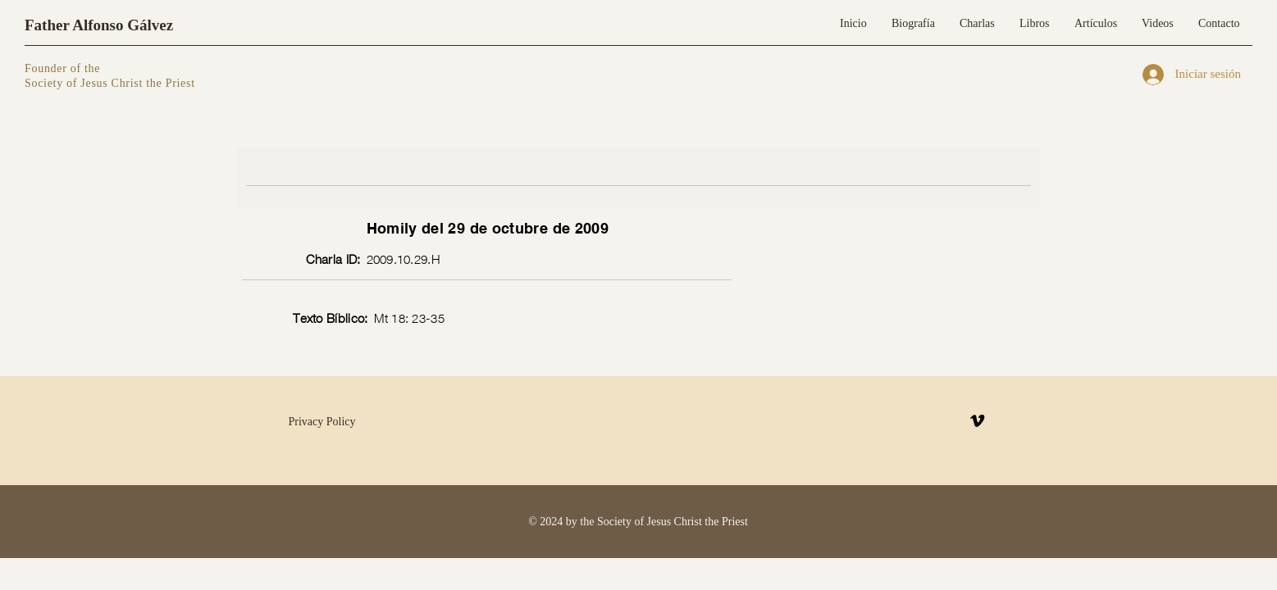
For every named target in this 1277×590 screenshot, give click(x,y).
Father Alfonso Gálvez (99, 25)
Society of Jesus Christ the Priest (110, 83)
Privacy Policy (322, 421)
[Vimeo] (977, 420)
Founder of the (64, 68)
